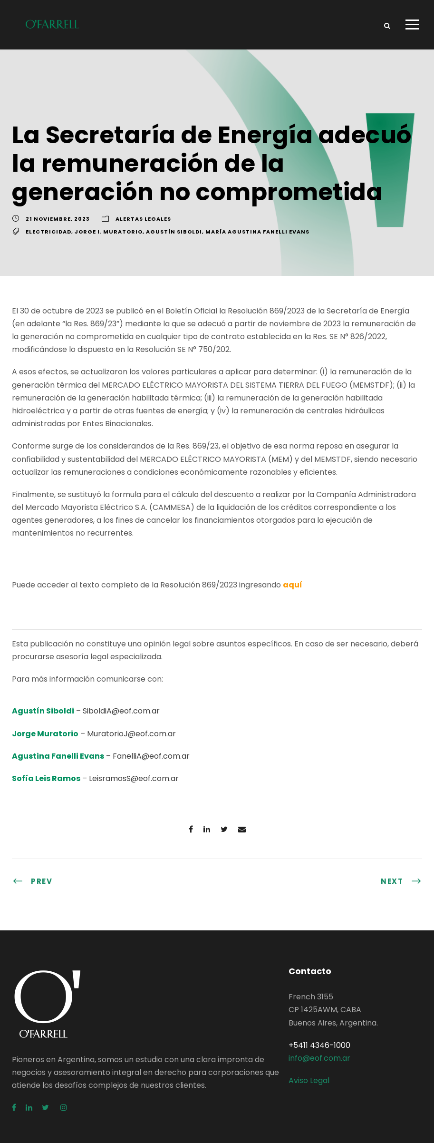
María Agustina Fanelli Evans (257, 231)
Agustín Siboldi (174, 231)
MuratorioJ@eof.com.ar (131, 733)
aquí (292, 584)
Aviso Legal (309, 1080)
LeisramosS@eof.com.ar (134, 778)
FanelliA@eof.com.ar (151, 756)
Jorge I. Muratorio (109, 231)
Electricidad (48, 231)
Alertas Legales (143, 219)
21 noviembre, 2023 (58, 219)
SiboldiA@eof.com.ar (121, 710)
